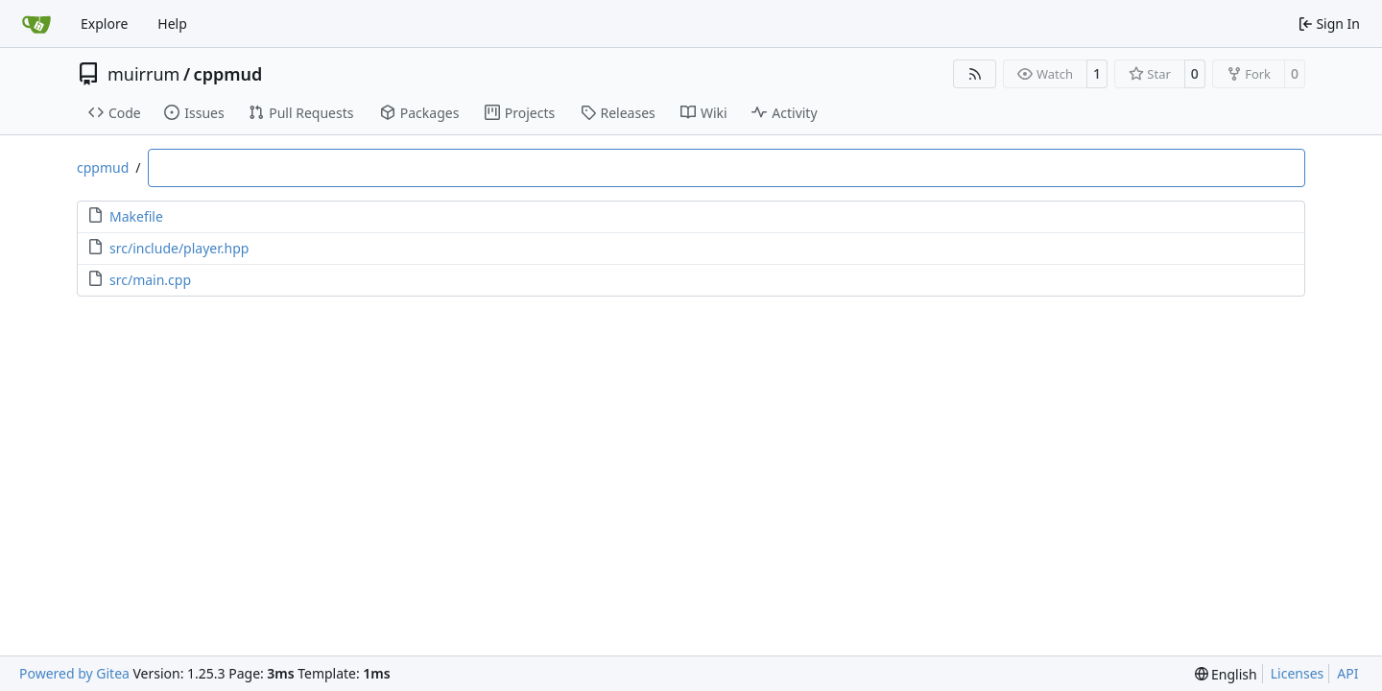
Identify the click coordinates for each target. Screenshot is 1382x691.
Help (172, 23)
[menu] (1226, 674)
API (1347, 673)
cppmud (228, 73)
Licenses (1297, 673)
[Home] (36, 24)
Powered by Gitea (74, 673)
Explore (104, 23)
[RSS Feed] (975, 74)
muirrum (143, 73)
